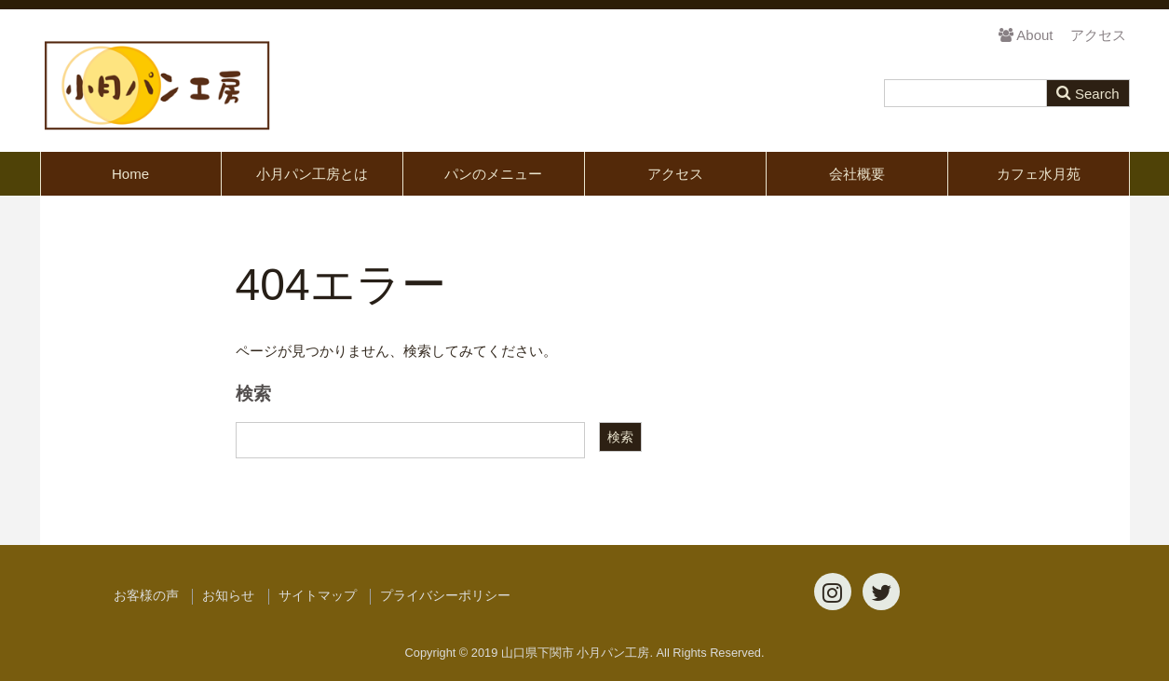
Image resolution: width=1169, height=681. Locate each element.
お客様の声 (146, 596)
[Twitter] (881, 591)
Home (130, 174)
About (1026, 35)
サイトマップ (318, 596)
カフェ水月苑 (1039, 174)
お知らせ (228, 596)
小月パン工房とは (312, 174)
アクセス (1098, 35)
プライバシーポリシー (445, 596)
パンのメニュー (493, 174)
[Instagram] (832, 591)
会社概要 (857, 174)
